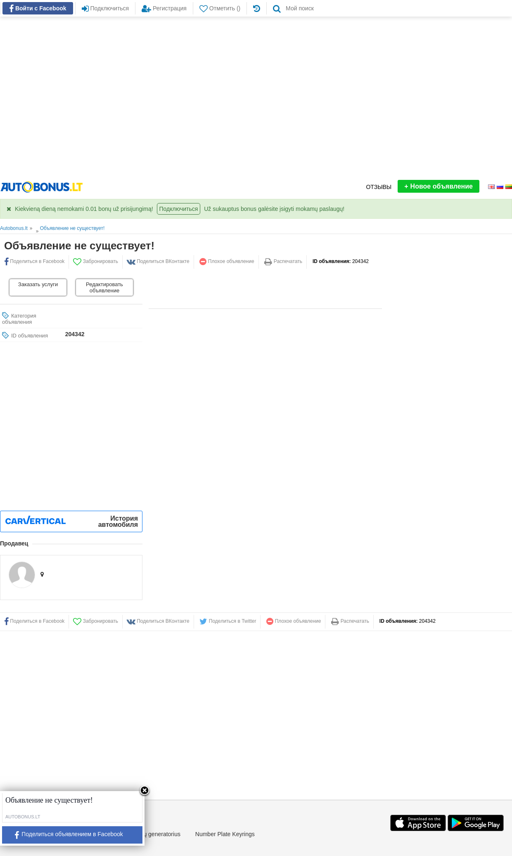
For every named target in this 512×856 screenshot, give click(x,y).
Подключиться (178, 209)
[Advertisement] (77, 98)
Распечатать (283, 261)
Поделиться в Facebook (34, 621)
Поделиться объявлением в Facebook (65, 837)
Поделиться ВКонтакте (158, 261)
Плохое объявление (226, 261)
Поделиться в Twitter (227, 621)
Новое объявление (438, 186)
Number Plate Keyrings (225, 834)
